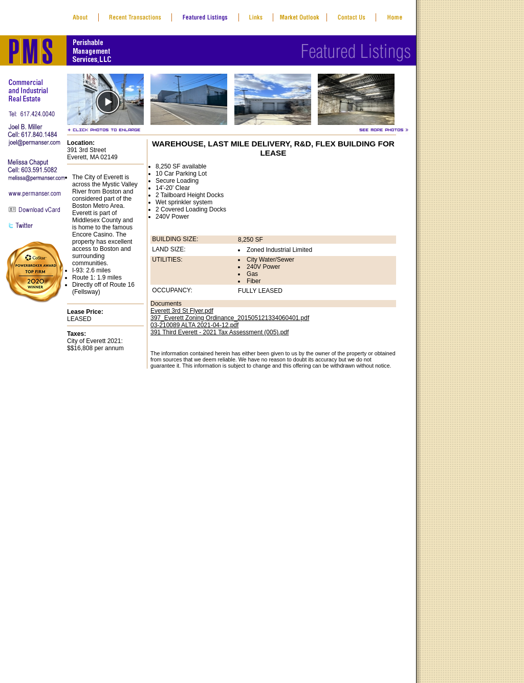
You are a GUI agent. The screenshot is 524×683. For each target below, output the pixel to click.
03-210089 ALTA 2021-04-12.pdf (194, 325)
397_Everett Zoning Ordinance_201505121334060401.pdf (229, 318)
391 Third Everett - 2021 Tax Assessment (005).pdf (219, 332)
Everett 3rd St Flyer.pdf (181, 310)
